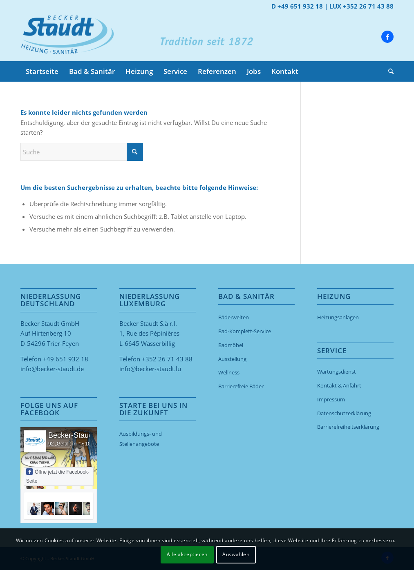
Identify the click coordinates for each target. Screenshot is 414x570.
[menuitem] (42, 71)
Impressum (331, 399)
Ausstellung (232, 359)
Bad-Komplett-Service (244, 331)
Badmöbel (230, 345)
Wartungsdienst (336, 371)
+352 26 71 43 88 (167, 359)
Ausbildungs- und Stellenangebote (140, 439)
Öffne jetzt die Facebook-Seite (58, 476)
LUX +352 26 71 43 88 (361, 6)
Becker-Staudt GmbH (83, 435)
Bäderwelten (233, 317)
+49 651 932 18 (65, 359)
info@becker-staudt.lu (150, 369)
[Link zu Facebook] (387, 37)
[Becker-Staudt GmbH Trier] (67, 36)
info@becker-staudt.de (52, 369)
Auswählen (235, 554)
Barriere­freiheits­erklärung (348, 426)
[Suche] (388, 71)
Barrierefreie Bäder (241, 386)
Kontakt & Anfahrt (339, 385)
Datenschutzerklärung (344, 413)
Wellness (228, 372)
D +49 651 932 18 (297, 6)
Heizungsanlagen (338, 317)
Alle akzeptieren (187, 554)
